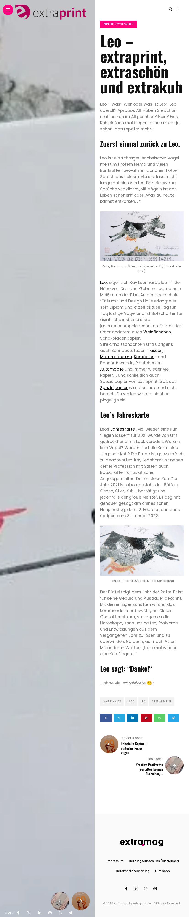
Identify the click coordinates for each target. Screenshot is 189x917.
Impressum (114, 861)
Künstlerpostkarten (118, 24)
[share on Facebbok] (18, 913)
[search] (170, 9)
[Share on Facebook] (106, 718)
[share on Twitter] (28, 913)
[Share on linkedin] (132, 718)
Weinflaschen (157, 332)
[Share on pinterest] (146, 718)
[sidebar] (179, 9)
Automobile (112, 369)
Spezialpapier (114, 387)
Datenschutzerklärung (132, 871)
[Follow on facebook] (127, 888)
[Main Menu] (8, 9)
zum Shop (162, 871)
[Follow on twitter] (136, 888)
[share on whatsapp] (60, 913)
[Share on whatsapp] (159, 718)
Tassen (155, 350)
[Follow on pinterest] (155, 888)
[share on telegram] (70, 913)
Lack (131, 701)
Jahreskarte (122, 429)
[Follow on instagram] (146, 888)
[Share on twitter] (119, 718)
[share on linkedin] (39, 913)
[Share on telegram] (173, 718)
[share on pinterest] (50, 913)
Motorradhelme (116, 357)
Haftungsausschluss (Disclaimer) (154, 861)
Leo (103, 282)
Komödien (144, 357)
